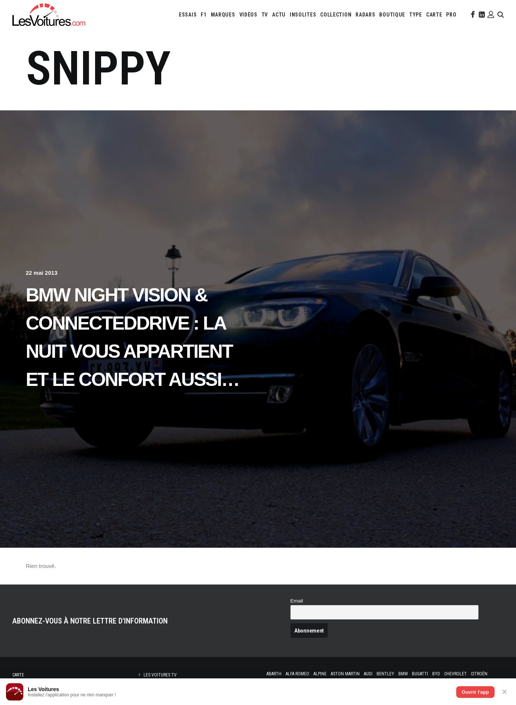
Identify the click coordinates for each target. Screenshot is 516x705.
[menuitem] (187, 14)
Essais (188, 15)
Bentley (385, 673)
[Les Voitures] (48, 14)
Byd (436, 673)
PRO (451, 15)
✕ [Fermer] (504, 692)
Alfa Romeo (297, 673)
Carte (18, 675)
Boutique (392, 15)
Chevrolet (455, 673)
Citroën (479, 673)
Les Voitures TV (160, 675)
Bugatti (420, 673)
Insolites (303, 15)
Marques (223, 15)
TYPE (415, 15)
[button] (472, 14)
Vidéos (248, 15)
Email (297, 601)
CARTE (434, 15)
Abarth (273, 673)
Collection (335, 15)
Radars (365, 15)
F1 (203, 15)
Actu (279, 15)
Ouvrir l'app (475, 692)
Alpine (320, 673)
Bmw (403, 673)
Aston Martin (345, 673)
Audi (368, 673)
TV (265, 15)
